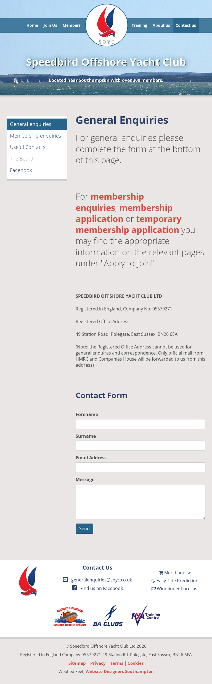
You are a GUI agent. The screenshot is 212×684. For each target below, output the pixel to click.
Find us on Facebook (97, 588)
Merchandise (175, 573)
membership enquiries (110, 202)
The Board (21, 158)
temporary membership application (129, 224)
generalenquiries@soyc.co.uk (97, 580)
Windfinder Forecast (175, 589)
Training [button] (139, 25)
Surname (86, 436)
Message (85, 479)
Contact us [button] (186, 25)
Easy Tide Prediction (175, 581)
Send (84, 528)
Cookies (136, 663)
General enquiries (30, 124)
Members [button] (72, 25)
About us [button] (161, 25)
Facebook (21, 170)
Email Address (91, 458)
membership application (124, 213)
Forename (87, 414)
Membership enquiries (35, 135)
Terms (116, 663)
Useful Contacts (27, 147)
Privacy (98, 663)
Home (32, 25)
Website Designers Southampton (120, 671)
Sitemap (77, 663)
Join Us (50, 25)
